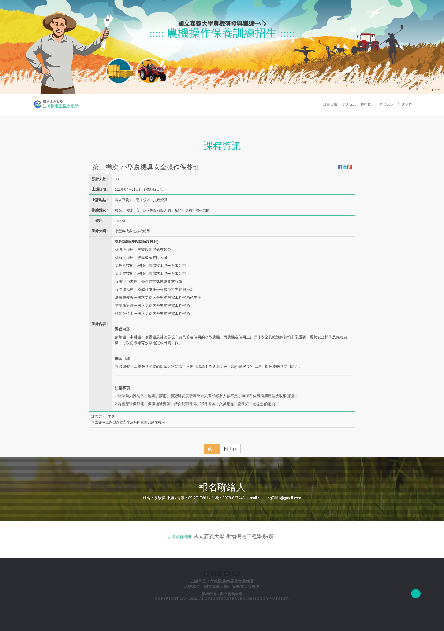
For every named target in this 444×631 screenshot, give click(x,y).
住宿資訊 (431, 104)
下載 (111, 417)
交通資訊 (412, 104)
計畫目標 (394, 104)
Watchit (279, 617)
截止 (212, 448)
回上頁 (230, 448)
